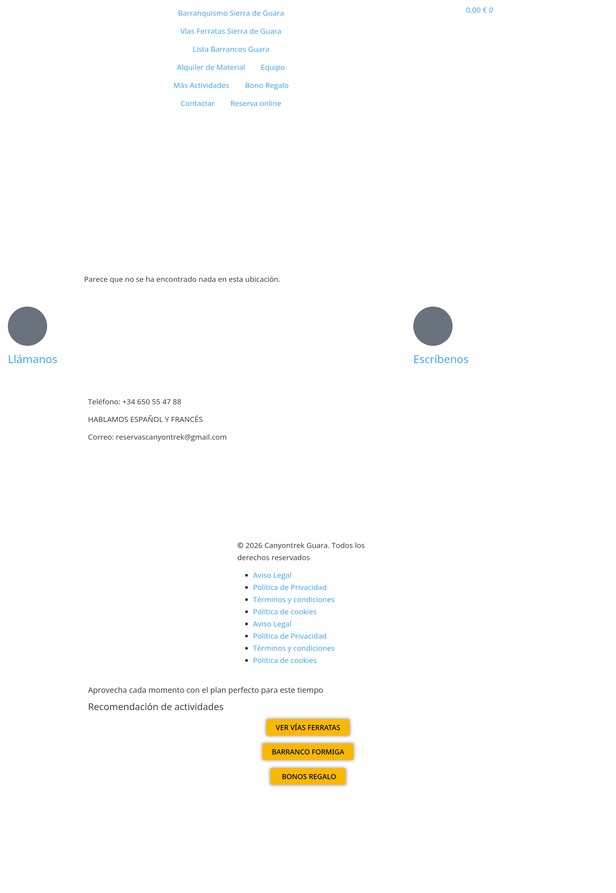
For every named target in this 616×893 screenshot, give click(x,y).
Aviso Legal (272, 575)
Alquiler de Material (211, 67)
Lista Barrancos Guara (230, 49)
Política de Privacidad (290, 587)
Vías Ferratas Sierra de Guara (230, 31)
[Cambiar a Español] (284, 813)
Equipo (273, 67)
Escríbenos (441, 358)
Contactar (198, 103)
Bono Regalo (266, 85)
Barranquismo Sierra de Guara (231, 13)
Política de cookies (285, 611)
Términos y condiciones (294, 599)
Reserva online (255, 103)
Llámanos (32, 358)
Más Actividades (201, 85)
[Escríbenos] (433, 326)
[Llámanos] (27, 326)
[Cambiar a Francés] (258, 137)
